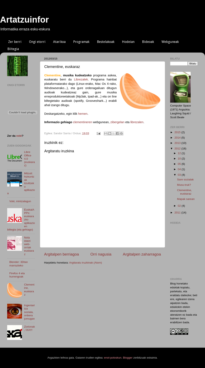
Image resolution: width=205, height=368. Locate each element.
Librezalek (81, 79)
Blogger (128, 357)
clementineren (82, 122)
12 (180, 153)
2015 (177, 132)
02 (180, 205)
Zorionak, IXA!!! (29, 328)
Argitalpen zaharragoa (142, 254)
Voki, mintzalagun (20, 201)
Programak (81, 42)
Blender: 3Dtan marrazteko (18, 263)
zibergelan (117, 122)
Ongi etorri (37, 42)
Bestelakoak (105, 42)
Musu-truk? (184, 184)
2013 (177, 142)
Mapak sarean (186, 199)
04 (180, 169)
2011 (177, 212)
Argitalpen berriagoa (61, 254)
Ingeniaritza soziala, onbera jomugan (29, 312)
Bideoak (148, 42)
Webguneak (170, 42)
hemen (82, 113)
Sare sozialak (185, 179)
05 (180, 163)
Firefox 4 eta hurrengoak (17, 275)
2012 (177, 148)
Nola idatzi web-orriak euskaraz (29, 246)
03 (180, 174)
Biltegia (13, 49)
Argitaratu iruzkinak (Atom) (85, 262)
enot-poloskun (113, 357)
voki (19, 135)
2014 (177, 137)
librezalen (137, 122)
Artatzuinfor (24, 19)
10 (180, 158)
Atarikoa (59, 42)
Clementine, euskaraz (29, 289)
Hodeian (128, 42)
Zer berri (15, 42)
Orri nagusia (101, 254)
